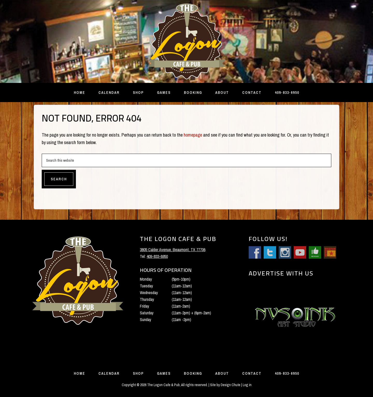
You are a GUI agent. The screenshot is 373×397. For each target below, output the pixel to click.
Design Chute (230, 384)
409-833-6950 (157, 256)
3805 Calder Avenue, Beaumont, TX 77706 (172, 249)
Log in (247, 384)
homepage (193, 135)
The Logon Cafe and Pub (186, 41)
